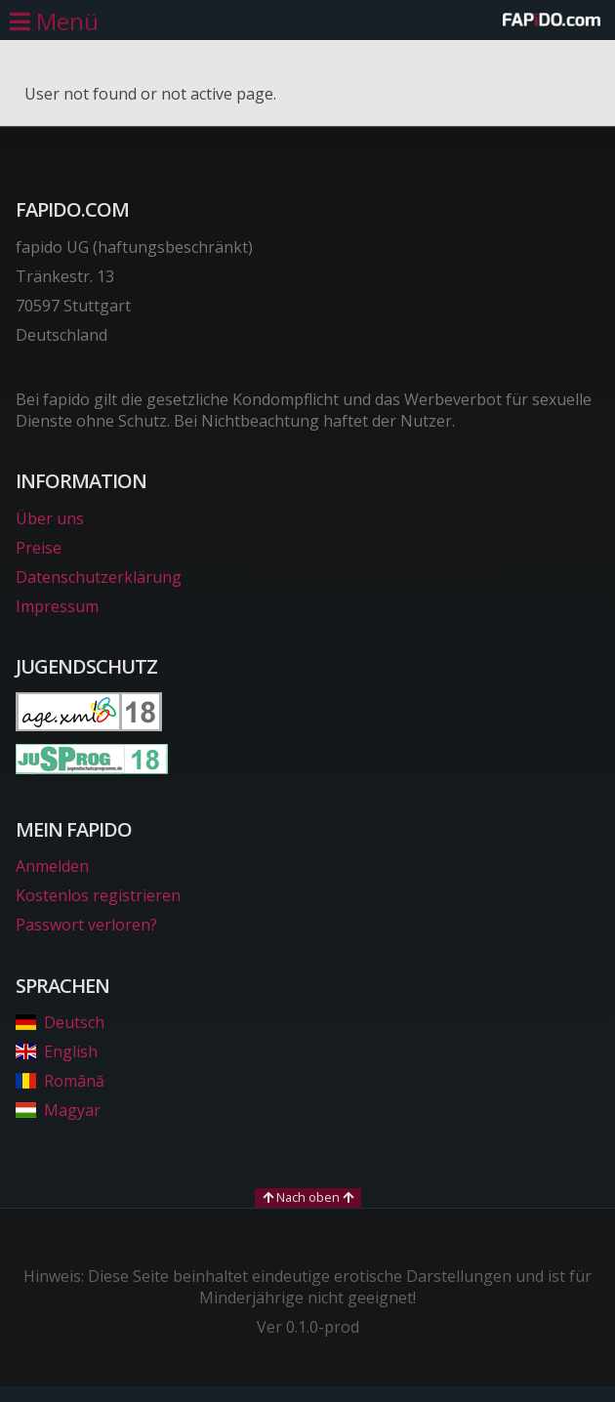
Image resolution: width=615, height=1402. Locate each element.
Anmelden (52, 866)
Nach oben (308, 1197)
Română (60, 1081)
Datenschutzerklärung (99, 577)
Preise (39, 547)
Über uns (50, 518)
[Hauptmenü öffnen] (54, 21)
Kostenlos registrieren (98, 895)
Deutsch (60, 1022)
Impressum (57, 606)
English (57, 1051)
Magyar (58, 1110)
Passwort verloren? (86, 924)
